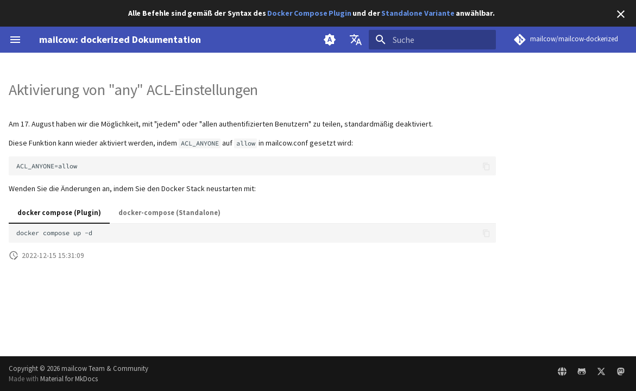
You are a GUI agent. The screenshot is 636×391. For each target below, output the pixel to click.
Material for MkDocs (69, 378)
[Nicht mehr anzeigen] (620, 14)
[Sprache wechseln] (356, 40)
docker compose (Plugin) (59, 212)
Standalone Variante (417, 13)
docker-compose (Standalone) (169, 212)
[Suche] (432, 39)
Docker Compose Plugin (309, 13)
